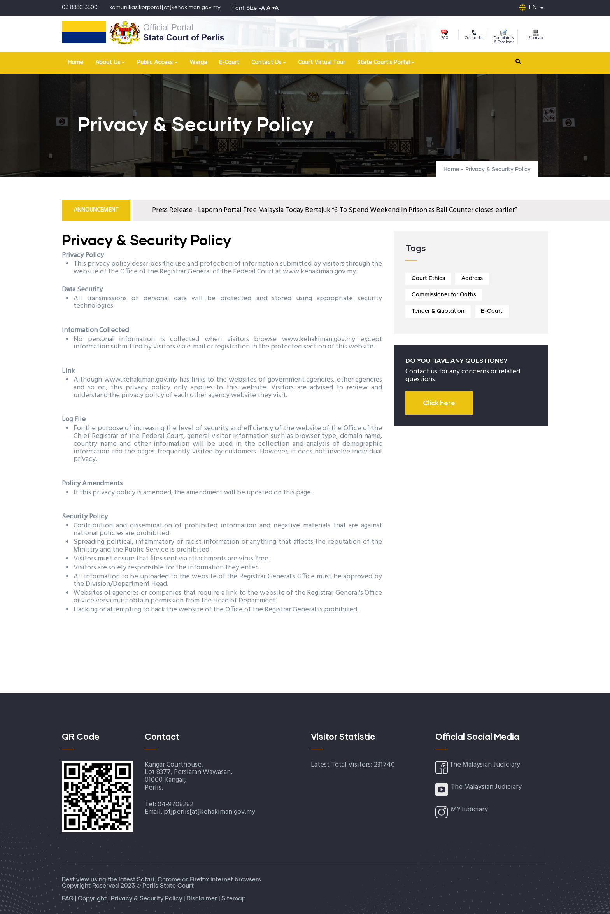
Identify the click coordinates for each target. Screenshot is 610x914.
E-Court (229, 63)
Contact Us (474, 35)
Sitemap (535, 35)
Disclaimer (202, 899)
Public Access (155, 63)
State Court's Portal (383, 63)
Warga (198, 63)
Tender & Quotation (438, 311)
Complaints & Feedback (504, 37)
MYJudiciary (469, 809)
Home (75, 63)
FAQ (444, 35)
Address (472, 278)
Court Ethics (428, 278)
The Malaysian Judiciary (484, 764)
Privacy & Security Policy (147, 899)
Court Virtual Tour (321, 63)
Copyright (93, 899)
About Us (107, 63)
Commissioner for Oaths (444, 295)
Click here (439, 403)
